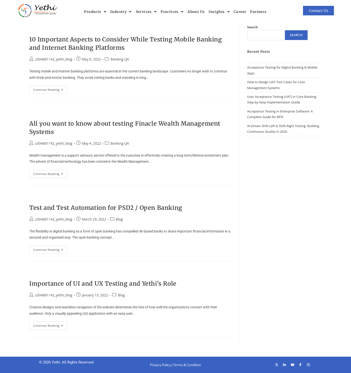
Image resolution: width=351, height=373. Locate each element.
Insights (219, 12)
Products (95, 12)
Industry (121, 12)
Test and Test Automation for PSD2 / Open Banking (105, 208)
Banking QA (119, 59)
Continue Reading (50, 88)
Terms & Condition (187, 365)
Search (252, 27)
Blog (119, 219)
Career (240, 12)
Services (146, 12)
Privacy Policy (160, 365)
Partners (258, 12)
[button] (95, 12)
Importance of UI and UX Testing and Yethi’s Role (102, 283)
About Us (196, 12)
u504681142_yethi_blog (53, 59)
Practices (172, 12)
